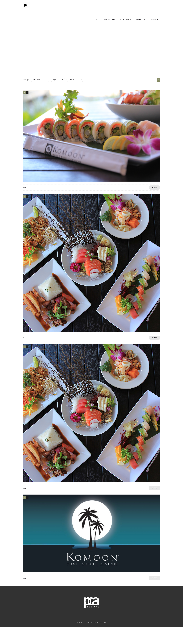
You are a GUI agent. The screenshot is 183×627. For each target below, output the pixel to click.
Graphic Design (109, 19)
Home (96, 19)
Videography (141, 19)
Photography (125, 19)
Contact (154, 19)
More (24, 187)
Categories (36, 80)
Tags (54, 80)
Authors (71, 80)
